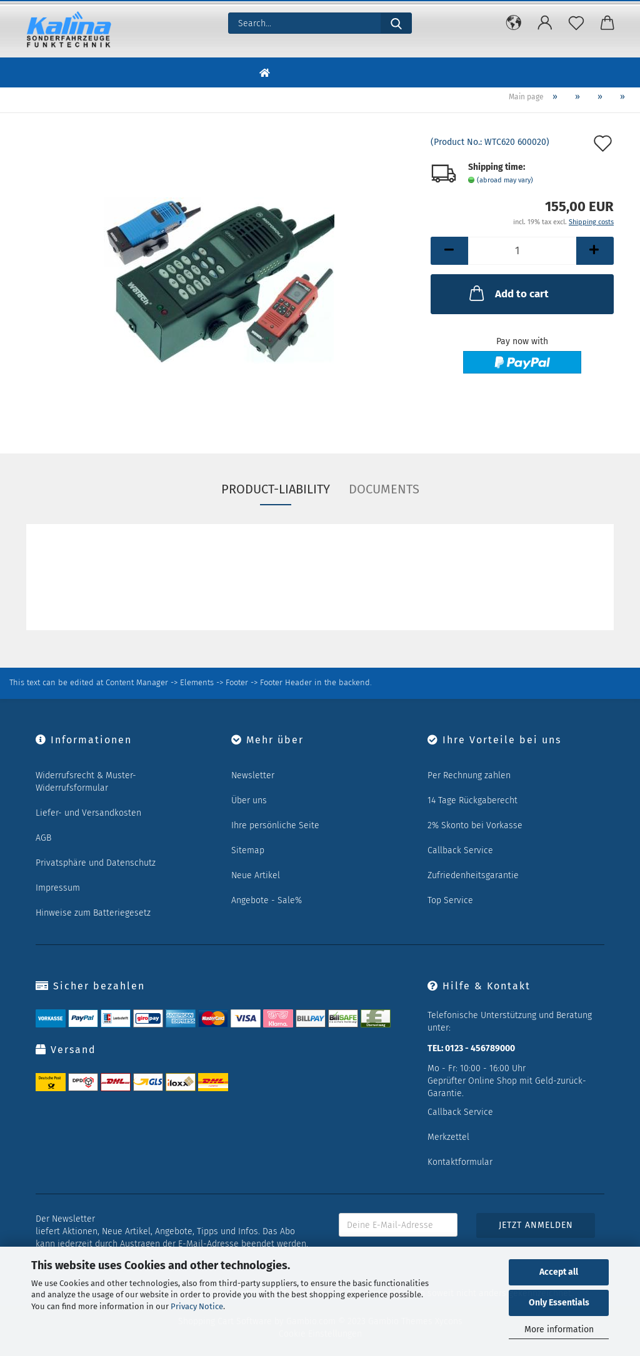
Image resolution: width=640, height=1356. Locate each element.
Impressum (58, 888)
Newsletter (252, 775)
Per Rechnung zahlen (469, 775)
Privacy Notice (197, 1306)
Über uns (249, 800)
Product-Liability (275, 489)
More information (559, 1329)
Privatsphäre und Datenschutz (96, 863)
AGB (43, 838)
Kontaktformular (460, 1162)
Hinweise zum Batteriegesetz (93, 913)
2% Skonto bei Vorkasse (475, 825)
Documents (384, 489)
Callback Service (460, 850)
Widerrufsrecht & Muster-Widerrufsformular (86, 781)
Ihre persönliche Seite (275, 825)
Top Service (450, 900)
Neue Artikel (255, 875)
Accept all (558, 1272)
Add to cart (508, 293)
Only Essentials (559, 1302)
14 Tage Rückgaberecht (473, 800)
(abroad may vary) (505, 180)
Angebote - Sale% (266, 900)
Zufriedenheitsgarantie (473, 875)
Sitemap (247, 850)
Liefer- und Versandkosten (88, 813)
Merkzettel (448, 1137)
